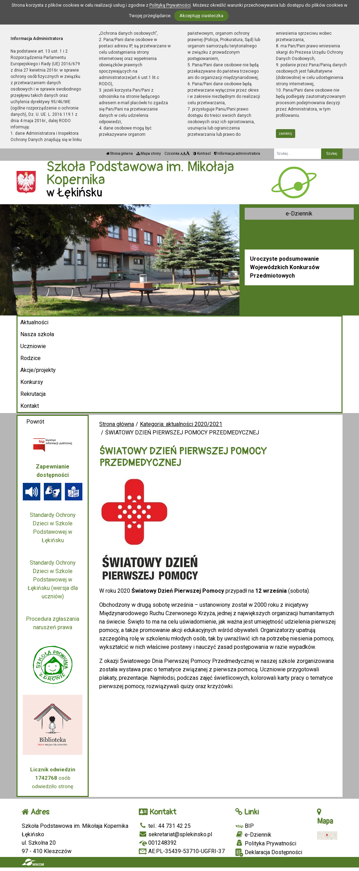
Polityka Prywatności (265, 843)
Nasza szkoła (37, 334)
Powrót (35, 421)
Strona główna (119, 153)
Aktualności (34, 322)
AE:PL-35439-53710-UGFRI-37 (182, 851)
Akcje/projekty (38, 370)
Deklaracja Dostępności (268, 853)
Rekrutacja (33, 394)
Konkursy (31, 382)
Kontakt (29, 406)
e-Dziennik (299, 213)
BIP (244, 826)
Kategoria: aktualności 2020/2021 (181, 424)
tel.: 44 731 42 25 (165, 826)
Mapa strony (148, 153)
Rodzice (30, 358)
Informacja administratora (237, 153)
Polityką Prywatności (170, 5)
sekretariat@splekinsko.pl (175, 834)
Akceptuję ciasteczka (201, 15)
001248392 (158, 842)
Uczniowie (33, 346)
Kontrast (202, 153)
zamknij (285, 133)
